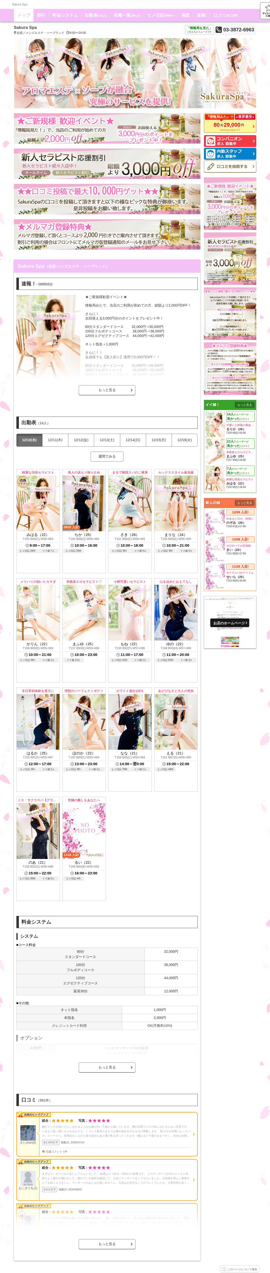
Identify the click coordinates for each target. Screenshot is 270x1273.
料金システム (65, 15)
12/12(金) (81, 440)
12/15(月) (159, 440)
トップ (23, 15)
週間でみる (107, 456)
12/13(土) (107, 440)
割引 (41, 15)
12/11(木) (55, 440)
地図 (185, 15)
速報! (202, 15)
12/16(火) (184, 440)
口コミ (226, 15)
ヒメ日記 (160, 15)
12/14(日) (133, 440)
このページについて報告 (239, 1269)
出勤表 (96, 15)
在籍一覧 (127, 15)
